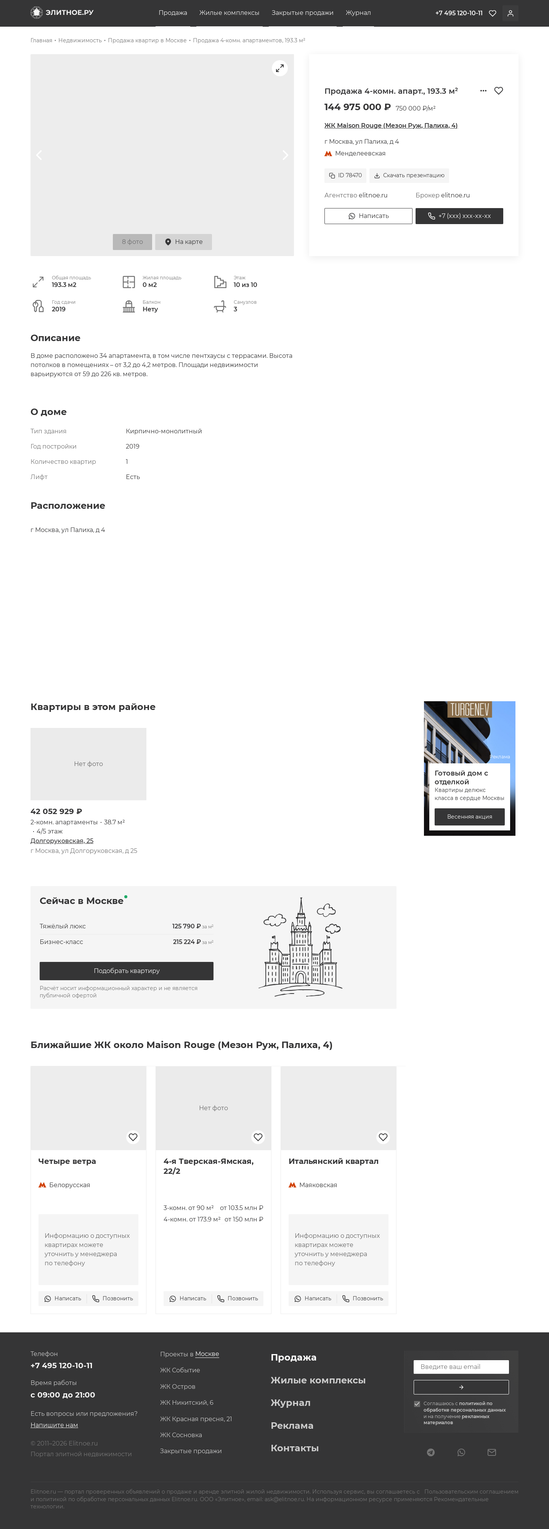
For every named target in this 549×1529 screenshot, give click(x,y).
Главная (41, 40)
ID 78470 (345, 175)
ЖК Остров (178, 1386)
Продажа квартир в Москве (147, 40)
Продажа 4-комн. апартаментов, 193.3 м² (249, 40)
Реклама (292, 1425)
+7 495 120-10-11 (61, 1365)
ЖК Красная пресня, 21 (196, 1419)
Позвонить (112, 1299)
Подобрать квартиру (127, 970)
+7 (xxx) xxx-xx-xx (459, 216)
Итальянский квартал (334, 1161)
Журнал (358, 12)
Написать (368, 216)
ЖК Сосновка (181, 1435)
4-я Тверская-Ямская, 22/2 (209, 1166)
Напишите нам (54, 1425)
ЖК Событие (180, 1370)
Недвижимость (80, 40)
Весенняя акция (469, 817)
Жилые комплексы (229, 12)
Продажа (173, 12)
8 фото (132, 241)
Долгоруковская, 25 (61, 841)
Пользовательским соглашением (470, 1491)
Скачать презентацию (409, 175)
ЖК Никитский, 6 (187, 1402)
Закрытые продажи (303, 12)
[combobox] (207, 1354)
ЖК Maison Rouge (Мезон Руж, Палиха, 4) (391, 125)
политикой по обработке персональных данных (465, 1407)
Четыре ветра (67, 1161)
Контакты (295, 1448)
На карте (183, 242)
